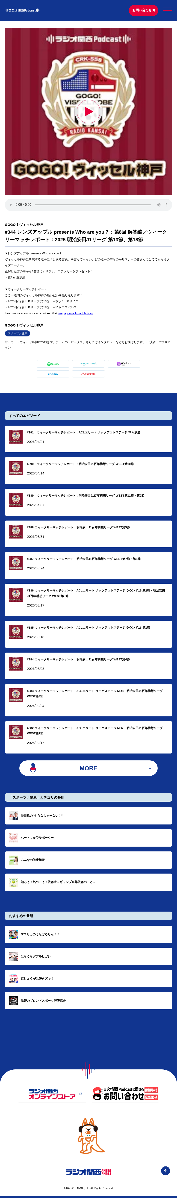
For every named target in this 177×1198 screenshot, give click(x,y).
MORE (88, 769)
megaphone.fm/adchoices (75, 313)
